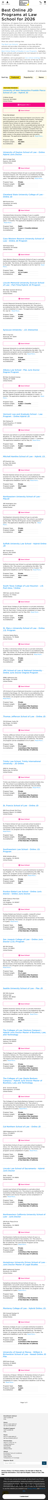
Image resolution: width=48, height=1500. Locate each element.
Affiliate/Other (8, 1448)
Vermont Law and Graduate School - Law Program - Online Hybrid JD (22, 415)
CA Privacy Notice (18, 1470)
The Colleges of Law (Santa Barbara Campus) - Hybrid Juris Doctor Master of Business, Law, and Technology (22, 1080)
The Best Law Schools (10, 44)
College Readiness (9, 1444)
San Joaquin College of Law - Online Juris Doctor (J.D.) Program (23, 940)
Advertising (7, 1447)
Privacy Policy (32, 1488)
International (7, 1445)
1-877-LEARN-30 (8, 1417)
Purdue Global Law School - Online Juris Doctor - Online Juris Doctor (22, 893)
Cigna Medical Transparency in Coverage (11, 1457)
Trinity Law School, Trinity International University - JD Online (22, 762)
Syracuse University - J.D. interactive (20, 330)
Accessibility (7, 1454)
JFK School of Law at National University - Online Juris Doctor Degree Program (23, 671)
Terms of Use (36, 1472)
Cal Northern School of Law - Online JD (22, 1127)
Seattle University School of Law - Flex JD (23, 988)
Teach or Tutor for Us (10, 1442)
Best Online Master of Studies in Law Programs (19, 51)
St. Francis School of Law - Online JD (20, 805)
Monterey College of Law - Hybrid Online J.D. (24, 1308)
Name (41, 77)
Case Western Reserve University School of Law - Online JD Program (23, 240)
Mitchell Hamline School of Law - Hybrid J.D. (24, 456)
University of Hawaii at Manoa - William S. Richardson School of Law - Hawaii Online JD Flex (24, 1354)
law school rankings (32, 58)
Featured (15, 77)
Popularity (28, 77)
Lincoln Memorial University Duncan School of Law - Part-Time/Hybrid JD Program (23, 284)
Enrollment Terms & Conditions (13, 1453)
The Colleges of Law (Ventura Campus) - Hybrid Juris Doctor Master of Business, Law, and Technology (24, 1032)
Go (44, 1463)
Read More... (38, 136)
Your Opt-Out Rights (23, 1472)
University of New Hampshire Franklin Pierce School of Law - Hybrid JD (24, 91)
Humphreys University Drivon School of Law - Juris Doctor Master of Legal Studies (24, 1263)
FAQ (5, 1419)
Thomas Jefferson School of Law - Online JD (24, 716)
